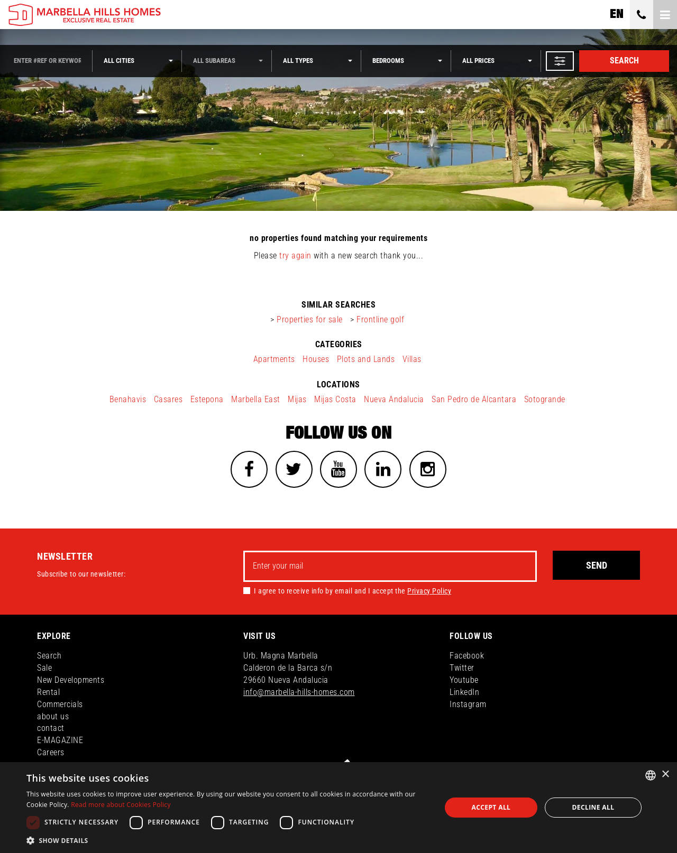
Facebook (467, 656)
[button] (560, 61)
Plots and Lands (366, 359)
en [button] (616, 14)
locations (338, 384)
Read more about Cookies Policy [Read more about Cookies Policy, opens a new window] (121, 804)
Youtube (464, 680)
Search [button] (49, 656)
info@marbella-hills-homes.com (299, 692)
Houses (316, 359)
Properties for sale (310, 319)
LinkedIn (464, 692)
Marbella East (255, 399)
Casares (168, 399)
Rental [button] (48, 692)
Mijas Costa (335, 399)
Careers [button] (51, 752)
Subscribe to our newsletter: (81, 574)
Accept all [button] (491, 807)
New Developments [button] (70, 680)
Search (624, 60)
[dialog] (338, 807)
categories (338, 344)
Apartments (274, 359)
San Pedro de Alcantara (474, 399)
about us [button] (53, 716)
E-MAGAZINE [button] (60, 740)
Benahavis (128, 399)
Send (596, 565)
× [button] (665, 774)
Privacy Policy (429, 591)
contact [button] (51, 729)
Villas (412, 359)
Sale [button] (44, 668)
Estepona (207, 399)
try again (295, 256)
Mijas (297, 399)
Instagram (468, 704)
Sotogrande (544, 399)
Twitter (462, 668)
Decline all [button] (593, 807)
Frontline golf (380, 319)
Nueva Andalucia (394, 399)
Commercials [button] (60, 704)
